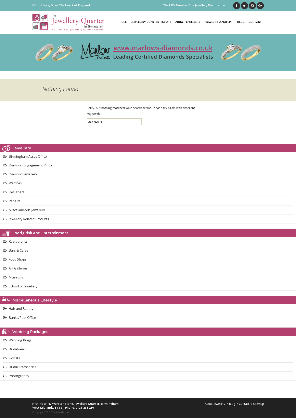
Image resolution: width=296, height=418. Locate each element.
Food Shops (15, 259)
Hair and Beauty (18, 308)
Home (123, 21)
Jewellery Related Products (26, 219)
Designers (13, 192)
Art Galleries (15, 268)
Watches (12, 183)
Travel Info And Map (218, 21)
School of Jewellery (20, 286)
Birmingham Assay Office (25, 156)
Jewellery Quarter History (151, 21)
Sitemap (258, 404)
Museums (13, 277)
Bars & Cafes (15, 250)
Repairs (11, 201)
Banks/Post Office (19, 317)
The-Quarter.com (61, 412)
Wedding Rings (17, 340)
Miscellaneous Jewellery (24, 210)
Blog (241, 21)
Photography (16, 376)
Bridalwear (14, 349)
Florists (11, 358)
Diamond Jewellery (20, 174)
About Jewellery (187, 21)
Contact (255, 21)
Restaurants (15, 241)
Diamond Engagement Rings (27, 165)
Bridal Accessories (19, 367)
